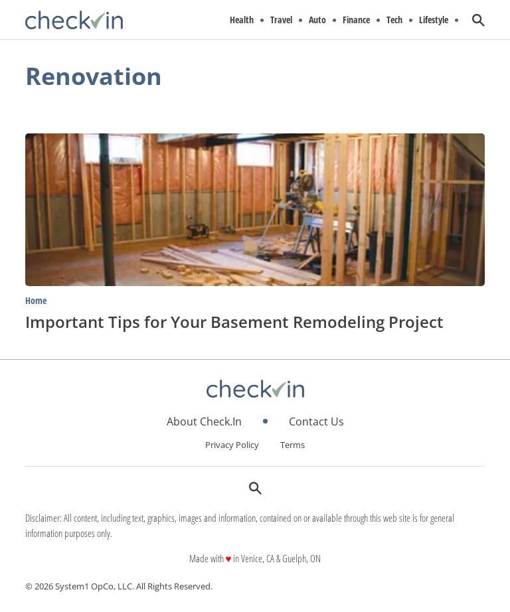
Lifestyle (433, 20)
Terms (292, 445)
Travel (281, 20)
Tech (394, 20)
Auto (317, 20)
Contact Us (316, 421)
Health (242, 20)
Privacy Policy (232, 445)
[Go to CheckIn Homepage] (74, 20)
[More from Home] (254, 300)
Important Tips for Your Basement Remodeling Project (234, 322)
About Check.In (204, 421)
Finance (356, 20)
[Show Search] (478, 20)
